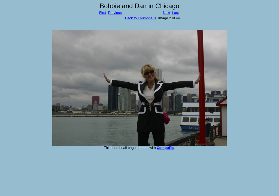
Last (175, 13)
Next (166, 13)
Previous (115, 13)
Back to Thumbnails (140, 18)
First (102, 13)
